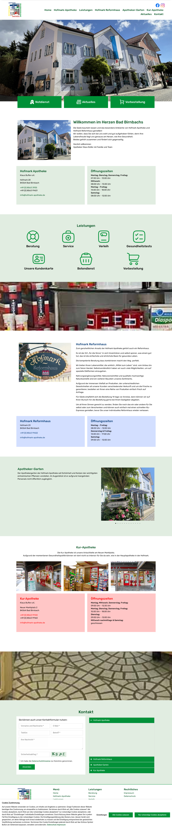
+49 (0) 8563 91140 (29, 615)
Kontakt (158, 14)
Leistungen (85, 10)
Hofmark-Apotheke (65, 10)
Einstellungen (102, 815)
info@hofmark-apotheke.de (32, 195)
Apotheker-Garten (133, 10)
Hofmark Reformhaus (107, 10)
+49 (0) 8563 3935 (28, 187)
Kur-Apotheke (155, 10)
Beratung (92, 793)
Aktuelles (146, 14)
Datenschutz (130, 796)
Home (47, 10)
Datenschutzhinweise (41, 761)
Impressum (129, 793)
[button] (103, 494)
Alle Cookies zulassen (120, 815)
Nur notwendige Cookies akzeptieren (152, 815)
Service (91, 796)
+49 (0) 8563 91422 (29, 433)
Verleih (91, 799)
